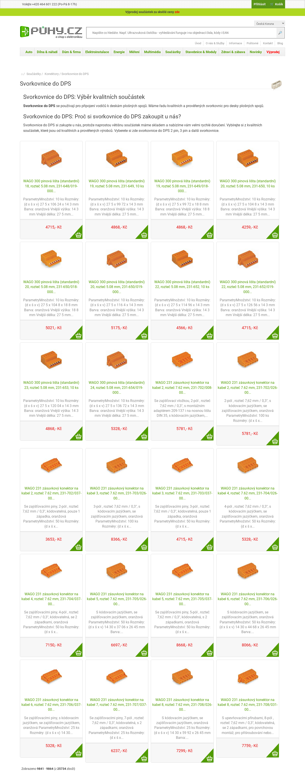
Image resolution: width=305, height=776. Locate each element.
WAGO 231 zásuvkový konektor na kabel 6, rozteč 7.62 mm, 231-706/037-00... (51, 705)
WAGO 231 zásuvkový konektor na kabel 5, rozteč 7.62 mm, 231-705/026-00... (117, 599)
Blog (280, 43)
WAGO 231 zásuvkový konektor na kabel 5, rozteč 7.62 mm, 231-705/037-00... (182, 599)
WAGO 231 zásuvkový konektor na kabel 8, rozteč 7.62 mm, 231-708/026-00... (182, 705)
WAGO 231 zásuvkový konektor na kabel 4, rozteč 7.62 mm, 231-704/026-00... (248, 493)
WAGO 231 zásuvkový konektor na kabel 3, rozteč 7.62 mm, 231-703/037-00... (182, 493)
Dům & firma (71, 52)
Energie (119, 52)
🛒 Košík (276, 4)
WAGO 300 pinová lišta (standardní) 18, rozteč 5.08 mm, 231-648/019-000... (51, 186)
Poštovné (252, 43)
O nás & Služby (215, 43)
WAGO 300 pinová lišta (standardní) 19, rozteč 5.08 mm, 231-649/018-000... (182, 186)
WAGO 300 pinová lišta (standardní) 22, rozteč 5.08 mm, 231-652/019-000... (248, 287)
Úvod (198, 43)
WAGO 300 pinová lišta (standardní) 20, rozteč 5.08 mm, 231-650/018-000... (51, 287)
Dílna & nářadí (47, 52)
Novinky (256, 52)
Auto (28, 52)
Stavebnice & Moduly (201, 52)
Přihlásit (260, 4)
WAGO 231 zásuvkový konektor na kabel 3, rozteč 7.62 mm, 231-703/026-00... (117, 493)
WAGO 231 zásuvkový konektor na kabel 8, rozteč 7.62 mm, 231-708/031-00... (248, 705)
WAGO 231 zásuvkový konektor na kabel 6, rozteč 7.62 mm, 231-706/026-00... (248, 599)
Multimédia (152, 52)
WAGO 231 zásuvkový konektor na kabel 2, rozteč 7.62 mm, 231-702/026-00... (248, 387)
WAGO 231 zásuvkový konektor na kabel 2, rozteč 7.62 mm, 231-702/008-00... (182, 387)
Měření (134, 52)
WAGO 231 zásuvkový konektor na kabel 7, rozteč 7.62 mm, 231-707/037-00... (117, 705)
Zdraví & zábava (233, 52)
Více (73, 229)
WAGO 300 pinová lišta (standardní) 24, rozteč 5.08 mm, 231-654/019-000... (117, 387)
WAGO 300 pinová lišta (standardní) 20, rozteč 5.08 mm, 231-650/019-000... (117, 287)
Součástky (173, 52)
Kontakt (268, 43)
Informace (235, 43)
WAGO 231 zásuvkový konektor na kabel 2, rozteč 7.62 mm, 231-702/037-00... (51, 493)
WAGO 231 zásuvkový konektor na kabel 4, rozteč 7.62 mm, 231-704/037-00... (51, 599)
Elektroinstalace (97, 52)
